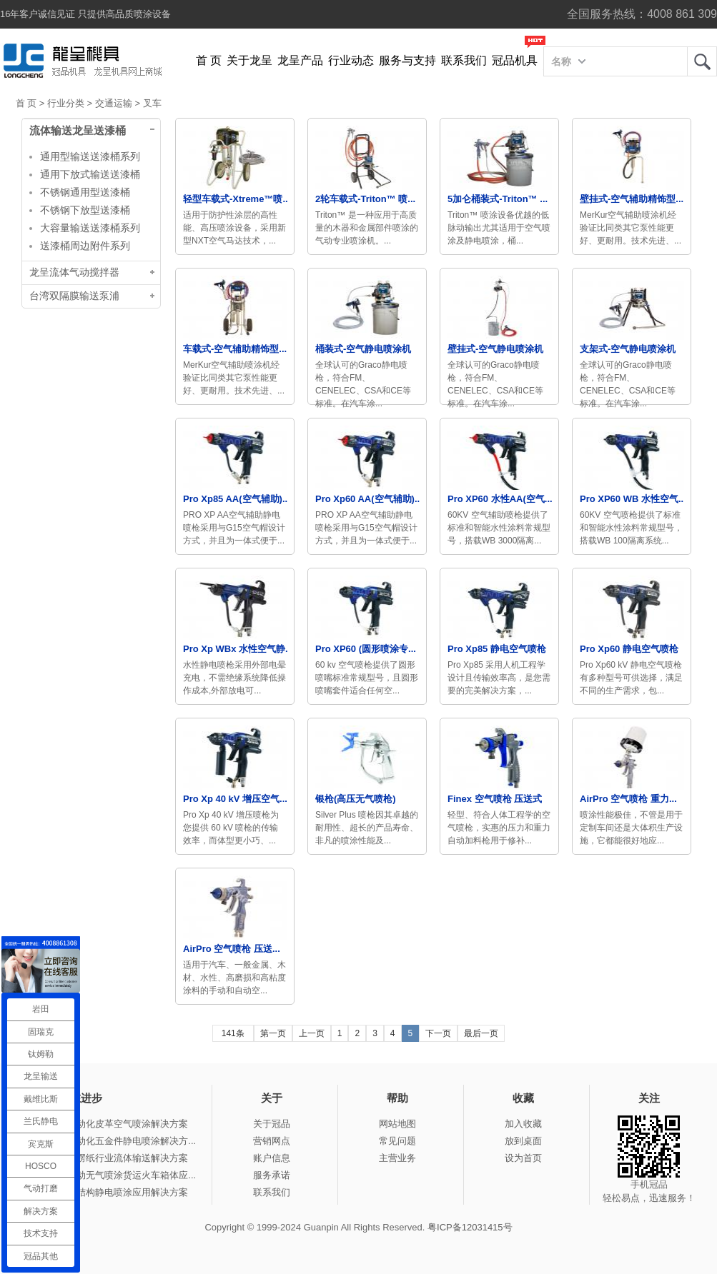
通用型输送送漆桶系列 (90, 156)
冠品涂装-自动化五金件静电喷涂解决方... (111, 1140)
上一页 (312, 1033)
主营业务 (397, 1158)
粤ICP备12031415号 (470, 1227)
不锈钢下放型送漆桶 (85, 210)
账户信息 (271, 1158)
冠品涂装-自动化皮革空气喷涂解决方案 (107, 1123)
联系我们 (464, 60)
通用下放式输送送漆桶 (90, 174)
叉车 (152, 103)
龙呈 (702, 61)
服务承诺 (271, 1175)
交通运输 (113, 103)
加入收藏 (523, 1123)
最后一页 (481, 1033)
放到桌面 (523, 1140)
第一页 (273, 1033)
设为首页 (523, 1158)
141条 (233, 1033)
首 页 (209, 60)
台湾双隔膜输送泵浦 (74, 296)
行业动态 (351, 60)
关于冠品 (271, 1123)
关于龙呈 (249, 60)
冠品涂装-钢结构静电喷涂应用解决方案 (107, 1192)
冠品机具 (515, 60)
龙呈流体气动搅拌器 (74, 272)
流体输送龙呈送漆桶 (77, 130)
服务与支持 (407, 60)
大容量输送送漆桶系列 (90, 228)
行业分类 (65, 103)
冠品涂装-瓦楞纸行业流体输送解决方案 (107, 1158)
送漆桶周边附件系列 (85, 245)
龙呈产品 (300, 60)
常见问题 (397, 1140)
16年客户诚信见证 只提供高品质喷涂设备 (85, 14)
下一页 (438, 1033)
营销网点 (271, 1140)
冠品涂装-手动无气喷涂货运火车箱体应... (111, 1175)
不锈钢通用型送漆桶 (85, 192)
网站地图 (397, 1123)
